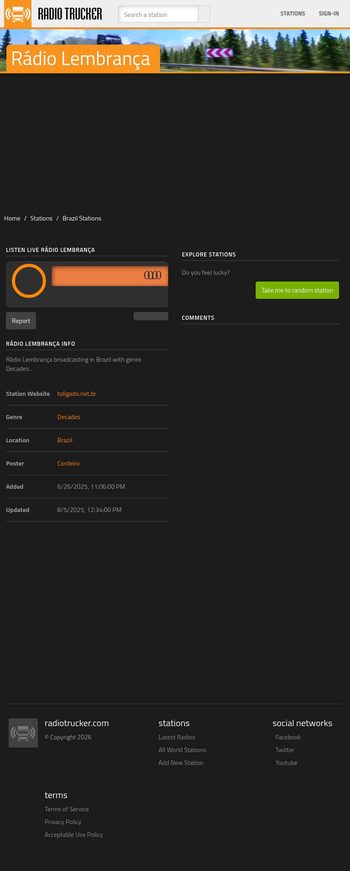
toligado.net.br (76, 393)
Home (12, 218)
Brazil (64, 440)
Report (21, 320)
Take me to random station (297, 290)
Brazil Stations (81, 218)
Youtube (286, 762)
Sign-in (329, 13)
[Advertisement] (175, 141)
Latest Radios (177, 737)
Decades (68, 416)
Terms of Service (67, 809)
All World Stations (182, 749)
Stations (293, 13)
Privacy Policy (63, 821)
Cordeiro (68, 463)
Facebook (288, 737)
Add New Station (181, 762)
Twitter (284, 749)
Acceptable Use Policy (74, 834)
